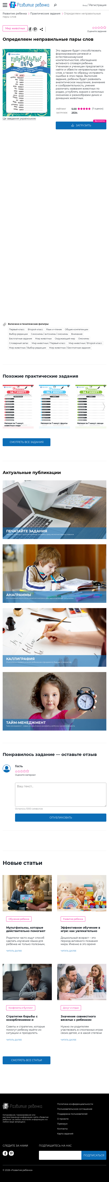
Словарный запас (18, 343)
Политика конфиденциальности (75, 1104)
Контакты (62, 1128)
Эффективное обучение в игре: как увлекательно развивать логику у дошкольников (80, 933)
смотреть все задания (27, 442)
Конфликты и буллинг (20, 1008)
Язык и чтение (54, 329)
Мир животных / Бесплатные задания (69, 348)
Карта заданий (65, 1133)
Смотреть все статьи (26, 1060)
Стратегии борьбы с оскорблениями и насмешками (22, 1020)
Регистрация (97, 5)
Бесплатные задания (20, 339)
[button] (5, 407)
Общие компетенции (76, 329)
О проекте (62, 1119)
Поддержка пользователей (72, 1114)
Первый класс (17, 329)
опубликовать (61, 818)
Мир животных (15, 28)
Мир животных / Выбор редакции (27, 348)
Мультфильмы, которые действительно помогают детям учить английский (25, 931)
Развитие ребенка (73, 919)
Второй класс (35, 329)
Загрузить (81, 126)
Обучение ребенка (18, 919)
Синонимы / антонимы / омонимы (49, 334)
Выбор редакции (18, 334)
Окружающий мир (65, 339)
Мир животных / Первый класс (48, 343)
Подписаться (94, 1155)
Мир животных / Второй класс (85, 343)
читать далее (14, 951)
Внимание (76, 334)
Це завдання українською (19, 118)
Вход (84, 5)
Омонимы (83, 339)
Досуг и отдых (71, 1008)
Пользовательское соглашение (74, 1109)
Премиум (62, 1123)
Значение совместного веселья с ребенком (78, 1018)
